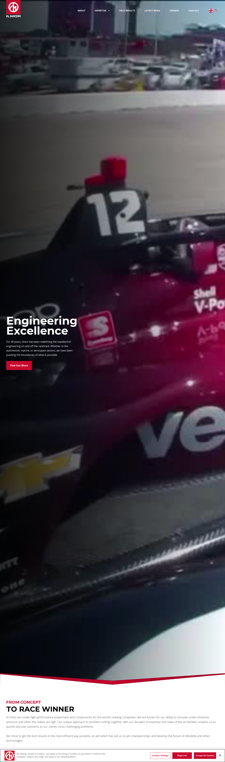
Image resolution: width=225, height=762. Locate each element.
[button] (102, 10)
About (81, 10)
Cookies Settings (160, 755)
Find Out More (19, 365)
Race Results (127, 10)
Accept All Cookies (205, 755)
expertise (100, 11)
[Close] (220, 755)
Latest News (152, 10)
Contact (193, 10)
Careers (174, 10)
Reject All (182, 755)
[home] (39, 8)
